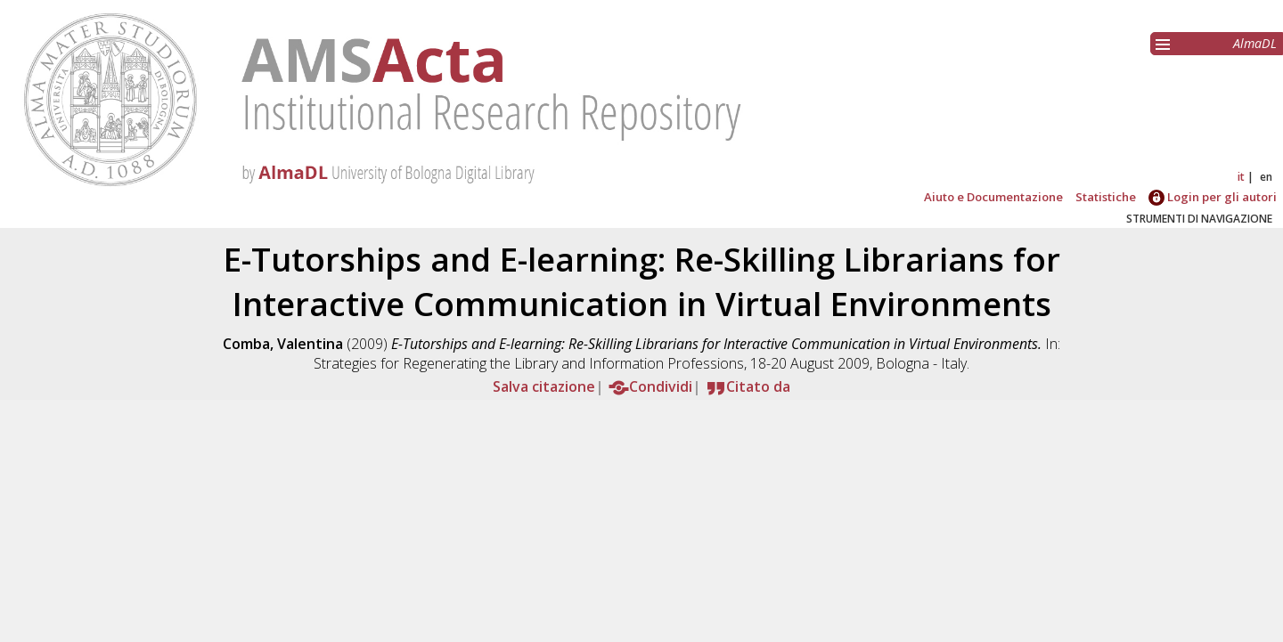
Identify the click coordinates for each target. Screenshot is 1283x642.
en (1266, 176)
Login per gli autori (1212, 197)
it (1241, 176)
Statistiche (1105, 197)
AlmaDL (1255, 43)
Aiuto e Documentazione (993, 197)
